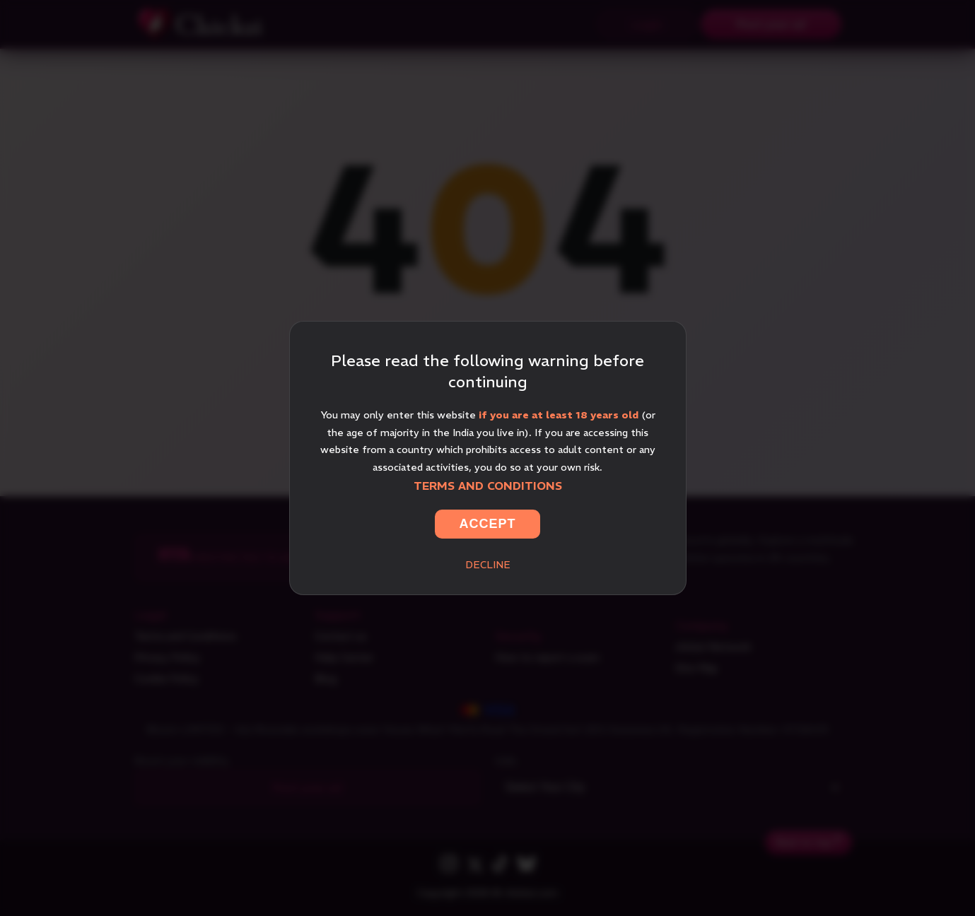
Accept (487, 524)
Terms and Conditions (488, 485)
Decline (487, 564)
